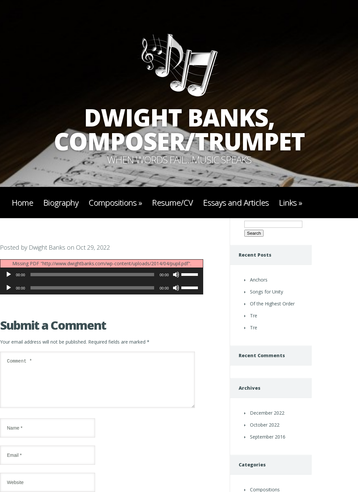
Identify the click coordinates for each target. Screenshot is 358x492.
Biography (61, 202)
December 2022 (267, 413)
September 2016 (267, 437)
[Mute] (176, 274)
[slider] (92, 274)
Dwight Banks (47, 247)
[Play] (8, 274)
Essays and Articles (236, 202)
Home (22, 202)
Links (290, 202)
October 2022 (264, 425)
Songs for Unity (266, 291)
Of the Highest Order (272, 303)
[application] (101, 274)
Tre (253, 315)
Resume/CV (172, 202)
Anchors (259, 280)
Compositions (115, 202)
